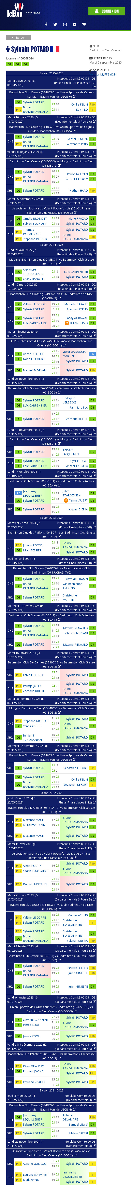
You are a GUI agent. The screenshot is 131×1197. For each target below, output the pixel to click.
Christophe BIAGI (76, 633)
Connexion (107, 11)
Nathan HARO (78, 190)
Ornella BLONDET (35, 218)
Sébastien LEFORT (75, 768)
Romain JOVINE (33, 1071)
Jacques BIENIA (78, 509)
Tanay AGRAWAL (76, 318)
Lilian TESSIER (32, 550)
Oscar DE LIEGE (33, 354)
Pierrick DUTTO (77, 968)
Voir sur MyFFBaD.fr (102, 74)
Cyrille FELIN (79, 104)
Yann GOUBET (32, 726)
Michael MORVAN (34, 370)
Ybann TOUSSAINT (35, 871)
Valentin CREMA (77, 941)
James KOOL (31, 1025)
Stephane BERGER (35, 239)
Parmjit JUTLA (78, 407)
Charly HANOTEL (34, 279)
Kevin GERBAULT (34, 1082)
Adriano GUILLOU (34, 1164)
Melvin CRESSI (78, 1133)
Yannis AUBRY (78, 500)
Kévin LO (82, 109)
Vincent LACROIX (77, 179)
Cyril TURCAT (79, 461)
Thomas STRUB (77, 309)
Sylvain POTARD (33, 102)
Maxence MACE (33, 820)
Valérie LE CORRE (34, 304)
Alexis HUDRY (32, 866)
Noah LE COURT (34, 359)
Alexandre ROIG (77, 144)
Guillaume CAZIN (34, 825)
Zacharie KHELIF (77, 419)
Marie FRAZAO (78, 218)
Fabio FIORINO (33, 675)
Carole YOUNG (78, 915)
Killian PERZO (79, 323)
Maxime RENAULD (75, 628)
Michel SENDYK (77, 139)
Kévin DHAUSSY (33, 1066)
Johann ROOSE (32, 545)
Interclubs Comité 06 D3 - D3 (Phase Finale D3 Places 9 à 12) (75, 82)
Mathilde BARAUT (76, 304)
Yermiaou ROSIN (77, 579)
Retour (20, 37)
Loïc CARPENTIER (76, 272)
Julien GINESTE (78, 973)
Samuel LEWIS (78, 1124)
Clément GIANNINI (35, 1020)
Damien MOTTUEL (35, 884)
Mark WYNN (31, 1180)
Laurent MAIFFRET (35, 1175)
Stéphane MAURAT (35, 721)
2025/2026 (33, 13)
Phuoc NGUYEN (77, 174)
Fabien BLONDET (34, 223)
